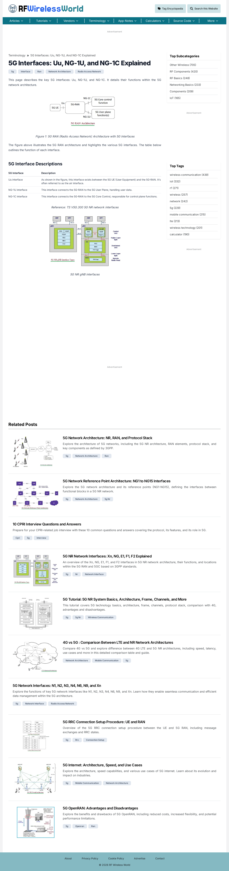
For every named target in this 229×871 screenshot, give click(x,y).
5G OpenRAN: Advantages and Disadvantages (100, 808)
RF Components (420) (184, 71)
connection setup (95, 740)
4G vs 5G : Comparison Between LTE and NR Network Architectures (118, 642)
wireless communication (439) (189, 174)
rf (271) (174, 188)
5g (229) (175, 208)
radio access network (89, 71)
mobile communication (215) (188, 214)
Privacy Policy (90, 858)
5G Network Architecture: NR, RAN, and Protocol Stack (107, 438)
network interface (94, 574)
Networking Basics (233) (185, 84)
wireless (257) (179, 194)
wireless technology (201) (186, 227)
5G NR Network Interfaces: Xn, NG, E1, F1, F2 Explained (107, 556)
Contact (160, 858)
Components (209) (181, 91)
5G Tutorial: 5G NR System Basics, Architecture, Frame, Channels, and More (125, 599)
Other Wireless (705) (183, 65)
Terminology (16, 55)
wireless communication (100, 617)
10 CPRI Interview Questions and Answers (47, 524)
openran (79, 826)
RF (46, 8)
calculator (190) (179, 234)
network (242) (179, 201)
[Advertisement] (114, 41)
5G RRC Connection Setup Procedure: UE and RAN (104, 722)
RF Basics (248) (180, 78)
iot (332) (175, 181)
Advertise (139, 858)
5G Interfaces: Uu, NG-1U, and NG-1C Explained (63, 55)
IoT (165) (175, 98)
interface (25, 71)
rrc (77, 740)
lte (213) (175, 221)
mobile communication (106, 660)
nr (76, 574)
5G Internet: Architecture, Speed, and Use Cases (102, 765)
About (68, 858)
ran (39, 71)
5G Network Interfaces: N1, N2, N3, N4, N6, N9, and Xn (57, 685)
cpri (18, 538)
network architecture (59, 71)
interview (41, 538)
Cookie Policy (116, 858)
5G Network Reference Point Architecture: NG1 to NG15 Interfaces (116, 481)
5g (12, 71)
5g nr (107, 499)
